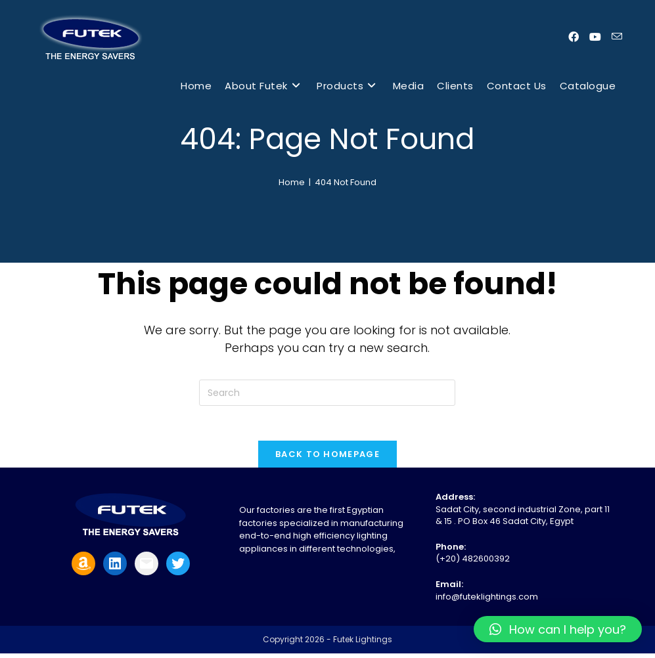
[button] (558, 629)
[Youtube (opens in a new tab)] (595, 37)
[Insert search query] (327, 393)
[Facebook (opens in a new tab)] (573, 37)
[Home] (292, 182)
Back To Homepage (327, 458)
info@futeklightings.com (487, 601)
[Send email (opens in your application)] (616, 37)
